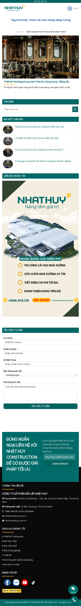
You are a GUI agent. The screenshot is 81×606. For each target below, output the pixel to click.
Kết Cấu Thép (10, 541)
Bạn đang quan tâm (40, 374)
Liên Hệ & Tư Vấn (11, 564)
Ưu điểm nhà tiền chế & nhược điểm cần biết (37, 138)
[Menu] (73, 8)
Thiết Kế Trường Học (13, 536)
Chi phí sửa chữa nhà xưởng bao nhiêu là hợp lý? (39, 149)
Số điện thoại (40, 364)
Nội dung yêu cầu (40, 392)
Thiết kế (7, 555)
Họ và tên (40, 342)
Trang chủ (19, 32)
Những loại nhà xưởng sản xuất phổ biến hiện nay (39, 126)
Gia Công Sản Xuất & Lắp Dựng (18, 559)
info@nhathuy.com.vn (15, 515)
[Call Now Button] (74, 600)
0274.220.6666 (26, 511)
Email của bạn (40, 353)
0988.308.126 (11, 511)
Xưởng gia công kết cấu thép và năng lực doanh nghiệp (43, 161)
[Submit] (75, 109)
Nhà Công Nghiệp (12, 550)
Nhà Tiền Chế (10, 545)
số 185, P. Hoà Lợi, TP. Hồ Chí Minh (37, 506)
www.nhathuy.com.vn (15, 520)
